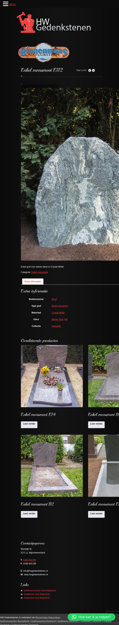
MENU (12, 4)
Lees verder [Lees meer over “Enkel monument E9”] (96, 513)
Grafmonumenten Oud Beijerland (40, 590)
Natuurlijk (56, 326)
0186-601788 (29, 560)
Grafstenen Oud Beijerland (37, 594)
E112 (54, 299)
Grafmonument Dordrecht (43, 621)
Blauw (55, 319)
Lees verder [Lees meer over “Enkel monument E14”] (29, 423)
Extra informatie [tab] (33, 281)
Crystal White (58, 312)
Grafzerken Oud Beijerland (37, 598)
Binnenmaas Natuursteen (48, 617)
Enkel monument (39, 272)
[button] (91, 617)
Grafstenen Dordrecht (68, 621)
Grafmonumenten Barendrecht (14, 621)
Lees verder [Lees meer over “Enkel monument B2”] (29, 513)
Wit (66, 319)
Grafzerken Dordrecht (90, 621)
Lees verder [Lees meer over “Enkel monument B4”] (96, 423)
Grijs (61, 319)
